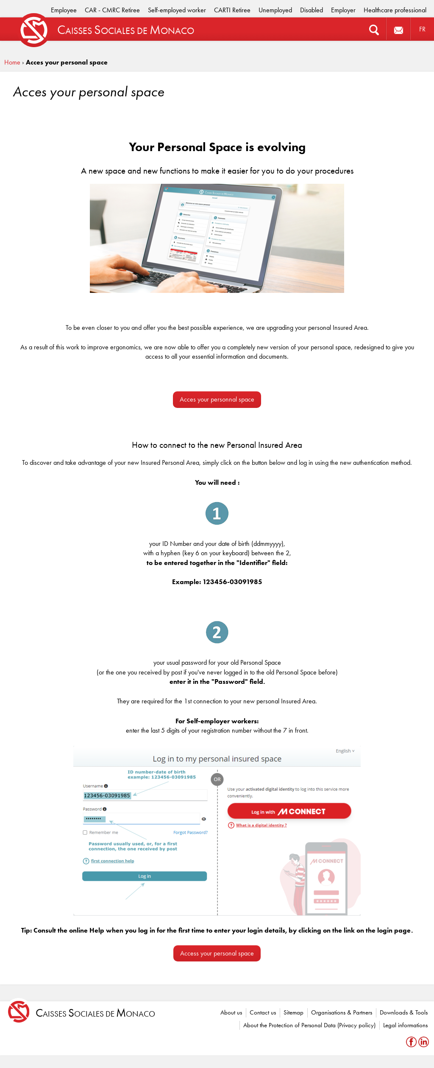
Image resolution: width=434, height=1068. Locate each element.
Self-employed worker (177, 10)
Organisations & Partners (341, 1012)
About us (231, 1012)
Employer (343, 10)
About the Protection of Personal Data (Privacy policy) (309, 1025)
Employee (64, 10)
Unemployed (275, 10)
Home (12, 62)
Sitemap (293, 1012)
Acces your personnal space (217, 399)
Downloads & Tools (404, 1012)
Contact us (263, 1012)
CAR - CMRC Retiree (112, 10)
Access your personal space (217, 953)
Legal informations (405, 1025)
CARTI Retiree (232, 10)
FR (422, 29)
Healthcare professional (395, 10)
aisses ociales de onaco (95, 1013)
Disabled (311, 10)
